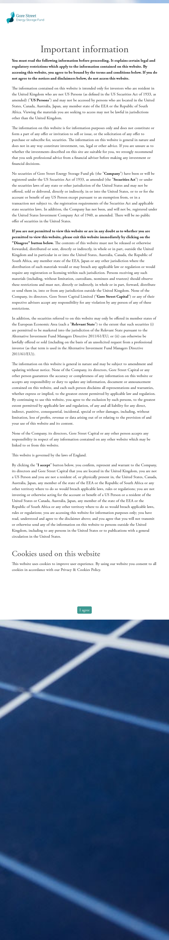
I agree (84, 610)
